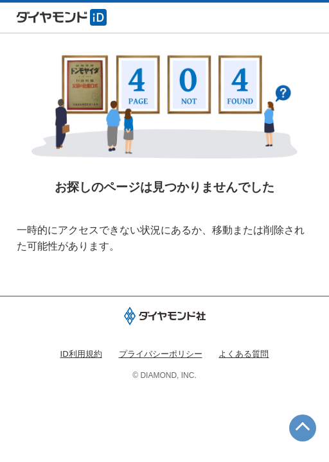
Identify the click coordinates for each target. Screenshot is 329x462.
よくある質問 (243, 354)
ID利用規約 (81, 354)
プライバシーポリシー (160, 354)
